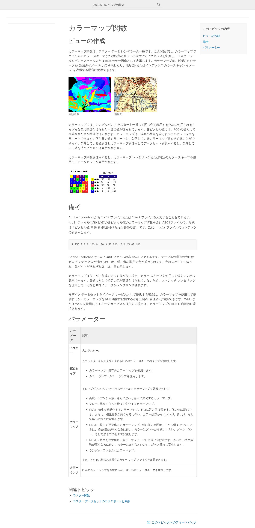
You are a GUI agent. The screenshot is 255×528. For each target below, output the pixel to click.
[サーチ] (159, 5)
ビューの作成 (211, 36)
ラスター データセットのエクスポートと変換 (101, 500)
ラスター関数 (81, 494)
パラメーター (211, 47)
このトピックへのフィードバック (174, 521)
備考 (206, 41)
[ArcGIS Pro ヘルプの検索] (124, 5)
